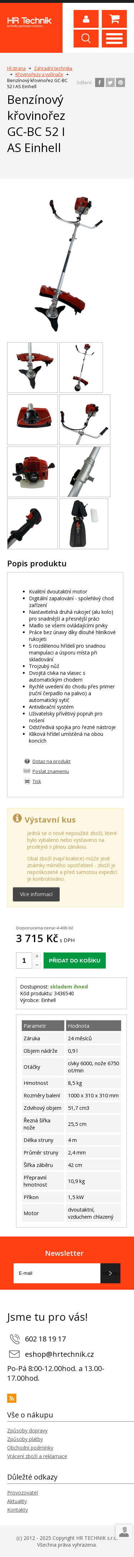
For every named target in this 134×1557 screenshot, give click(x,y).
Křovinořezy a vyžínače (39, 74)
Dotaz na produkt (51, 761)
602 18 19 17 (45, 1339)
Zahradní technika (53, 68)
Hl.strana (16, 68)
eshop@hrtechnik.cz (59, 1354)
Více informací (36, 894)
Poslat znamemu (51, 771)
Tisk (37, 781)
